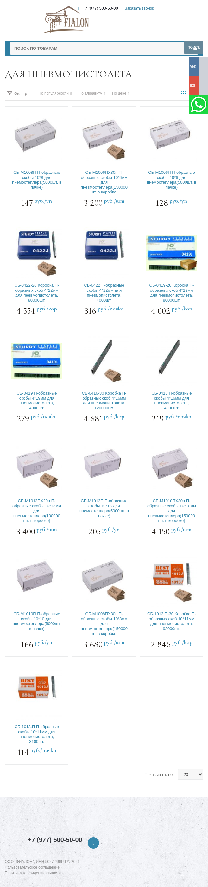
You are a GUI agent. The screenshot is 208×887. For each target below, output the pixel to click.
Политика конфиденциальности (33, 873)
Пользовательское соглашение (32, 867)
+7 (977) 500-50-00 (55, 840)
